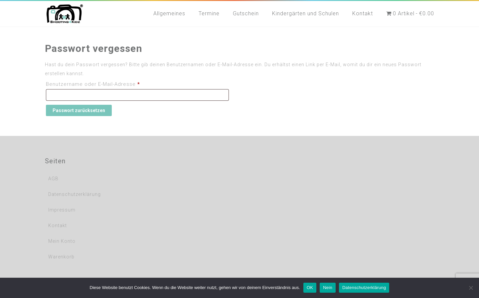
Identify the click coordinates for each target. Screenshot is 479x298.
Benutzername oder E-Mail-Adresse (108, 83)
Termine (209, 13)
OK (310, 287)
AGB (53, 178)
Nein (327, 287)
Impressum (62, 210)
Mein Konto (62, 241)
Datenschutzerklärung (74, 194)
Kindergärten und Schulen (305, 13)
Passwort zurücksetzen (79, 110)
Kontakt (362, 13)
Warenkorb (61, 256)
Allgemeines (169, 13)
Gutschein (246, 13)
